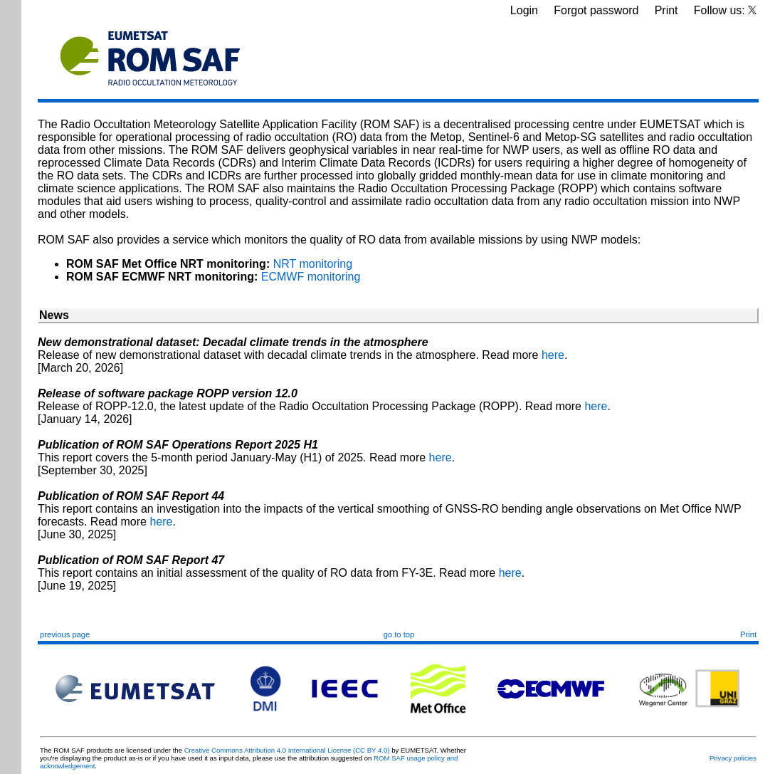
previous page (65, 634)
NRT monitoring (312, 264)
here (553, 355)
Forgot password (596, 10)
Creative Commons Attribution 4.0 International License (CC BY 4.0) (287, 750)
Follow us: (725, 10)
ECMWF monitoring (311, 277)
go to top (399, 634)
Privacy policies (733, 758)
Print (666, 10)
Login (524, 10)
